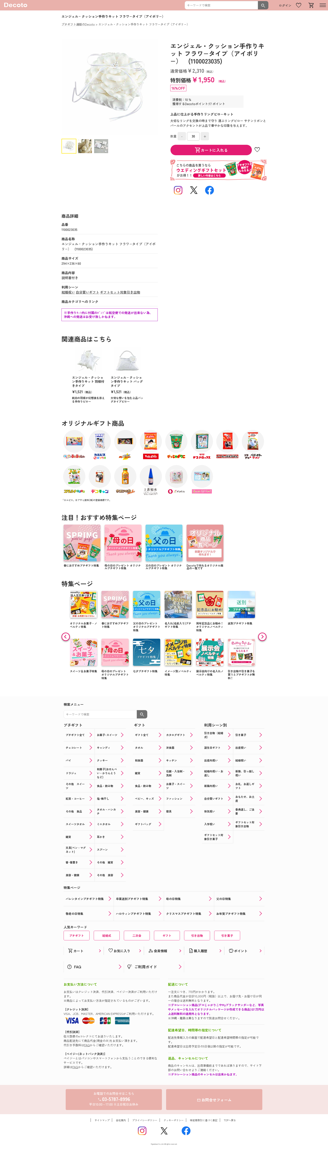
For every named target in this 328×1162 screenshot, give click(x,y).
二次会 (136, 935)
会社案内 (121, 1120)
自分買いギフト (87, 292)
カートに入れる (211, 150)
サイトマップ (102, 1120)
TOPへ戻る (230, 1120)
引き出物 (197, 935)
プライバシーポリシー (144, 1120)
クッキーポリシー (174, 1120)
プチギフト (76, 935)
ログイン (285, 5)
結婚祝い (68, 292)
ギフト (167, 935)
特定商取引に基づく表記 (204, 1120)
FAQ (87, 1045)
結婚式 (106, 935)
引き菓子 (227, 935)
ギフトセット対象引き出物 (120, 292)
